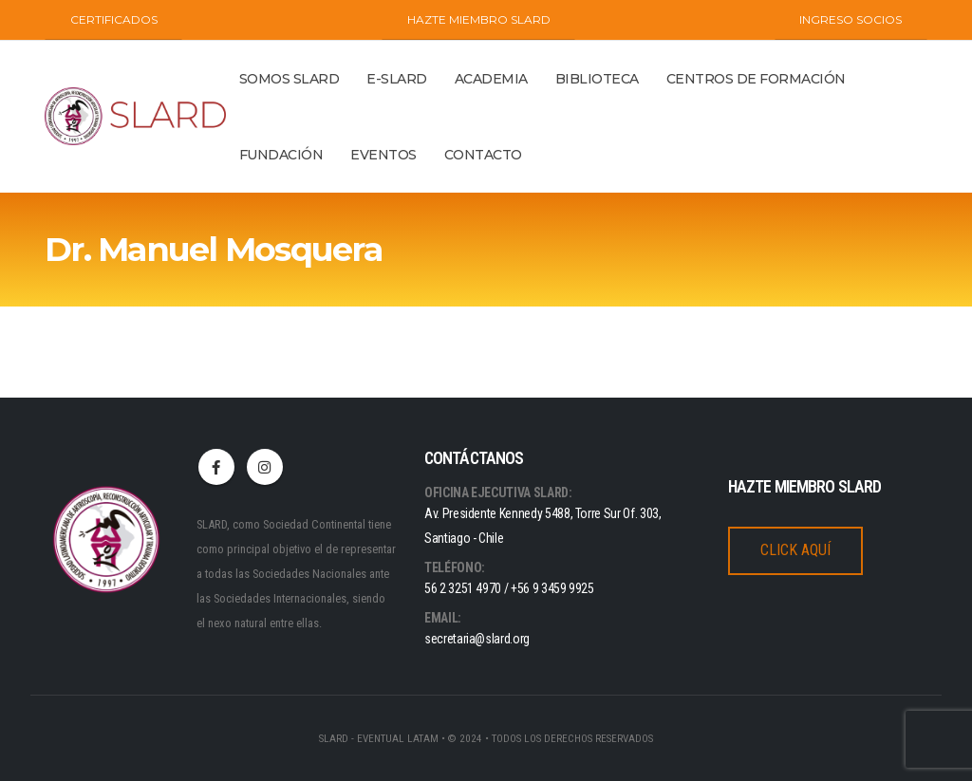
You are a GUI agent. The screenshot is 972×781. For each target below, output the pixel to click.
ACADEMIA (491, 78)
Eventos (383, 154)
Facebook (216, 467)
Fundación (281, 154)
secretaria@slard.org (477, 638)
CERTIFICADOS (114, 19)
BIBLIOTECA (597, 78)
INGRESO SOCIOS (850, 19)
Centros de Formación (756, 78)
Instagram (265, 467)
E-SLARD (396, 78)
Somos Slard (289, 78)
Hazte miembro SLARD (479, 19)
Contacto (483, 154)
